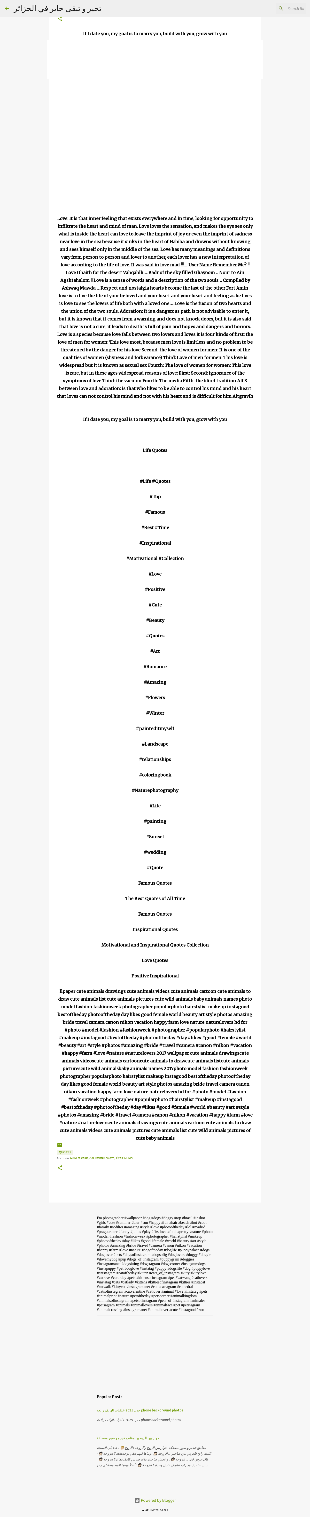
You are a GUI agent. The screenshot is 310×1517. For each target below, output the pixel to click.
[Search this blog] (280, 8)
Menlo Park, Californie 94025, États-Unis (101, 1158)
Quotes (65, 1152)
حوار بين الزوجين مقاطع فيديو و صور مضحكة (128, 1438)
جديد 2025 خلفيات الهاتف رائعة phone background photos (140, 1410)
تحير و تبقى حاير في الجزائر (57, 8)
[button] (60, 19)
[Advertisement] (155, 1353)
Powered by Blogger (155, 1500)
